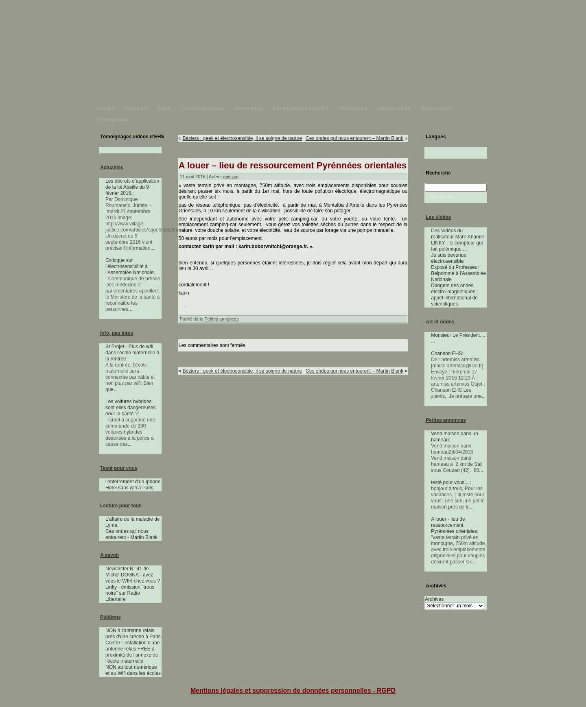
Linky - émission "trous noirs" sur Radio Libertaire (129, 593)
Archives (434, 599)
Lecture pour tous (121, 505)
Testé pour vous (119, 468)
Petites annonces (221, 318)
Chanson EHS (446, 353)
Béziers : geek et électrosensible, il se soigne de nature (242, 138)
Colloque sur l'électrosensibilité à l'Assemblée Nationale (129, 266)
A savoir (109, 555)
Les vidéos (438, 217)
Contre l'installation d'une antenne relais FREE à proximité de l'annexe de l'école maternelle (132, 652)
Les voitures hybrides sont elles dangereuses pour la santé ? (130, 408)
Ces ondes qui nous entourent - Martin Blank (131, 534)
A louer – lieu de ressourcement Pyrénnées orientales (293, 165)
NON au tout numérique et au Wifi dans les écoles (133, 670)
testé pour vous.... (450, 482)
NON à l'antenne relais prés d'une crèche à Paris (133, 633)
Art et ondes (440, 322)
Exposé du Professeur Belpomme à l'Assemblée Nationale (458, 273)
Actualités (111, 167)
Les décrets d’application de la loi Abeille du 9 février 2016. (132, 187)
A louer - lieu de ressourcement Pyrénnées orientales (454, 525)
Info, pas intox (116, 333)
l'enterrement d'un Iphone (132, 481)
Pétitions (110, 617)
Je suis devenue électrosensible (448, 258)
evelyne (231, 176)
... (153, 248)
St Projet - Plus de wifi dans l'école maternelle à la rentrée (132, 353)
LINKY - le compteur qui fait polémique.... (457, 246)
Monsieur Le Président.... (458, 335)
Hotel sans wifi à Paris (129, 488)
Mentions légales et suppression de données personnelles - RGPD (293, 690)
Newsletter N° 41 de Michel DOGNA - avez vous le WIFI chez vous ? (132, 575)
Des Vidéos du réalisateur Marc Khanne (457, 234)
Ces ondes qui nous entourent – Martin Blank (354, 138)
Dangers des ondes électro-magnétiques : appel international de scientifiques (454, 295)
